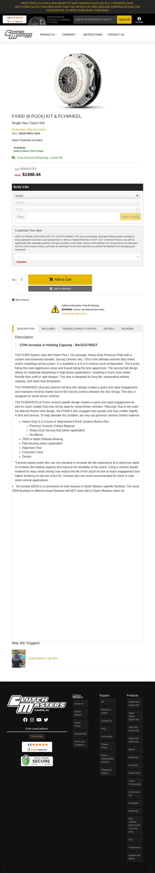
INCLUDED (48, 328)
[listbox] (77, 196)
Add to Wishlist (62, 288)
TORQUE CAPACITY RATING (79, 328)
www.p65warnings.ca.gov (74, 313)
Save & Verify (130, 216)
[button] (102, 19)
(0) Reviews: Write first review (29, 129)
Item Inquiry (22, 299)
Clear (20, 216)
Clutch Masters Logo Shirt (43, 658)
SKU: (15, 133)
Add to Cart (63, 279)
